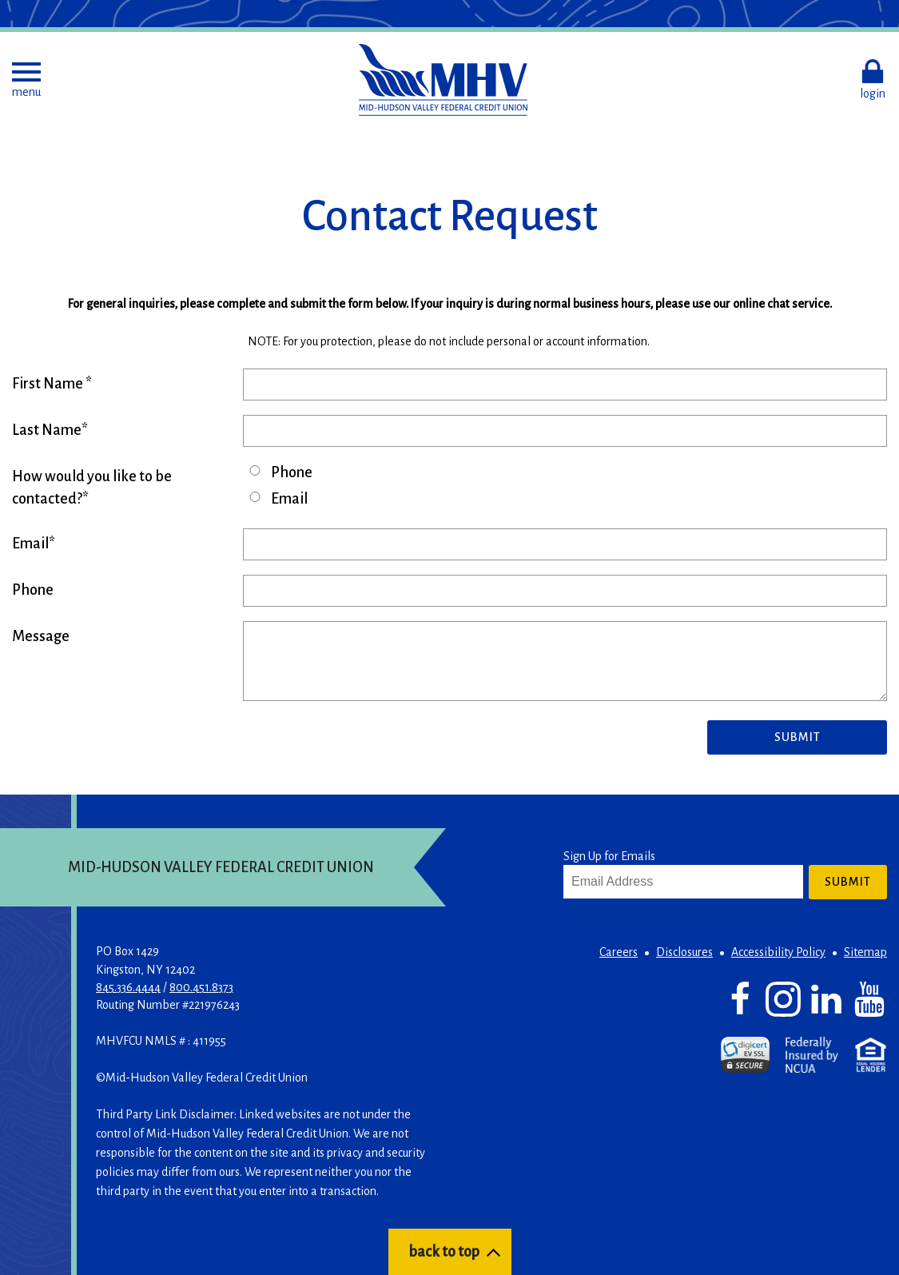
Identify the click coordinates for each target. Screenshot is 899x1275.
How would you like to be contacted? (92, 487)
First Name (49, 384)
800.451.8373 (201, 987)
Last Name (47, 430)
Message (41, 636)
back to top (443, 1252)
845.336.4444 (128, 987)
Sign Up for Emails (609, 856)
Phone (291, 472)
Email (289, 499)
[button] (26, 80)
